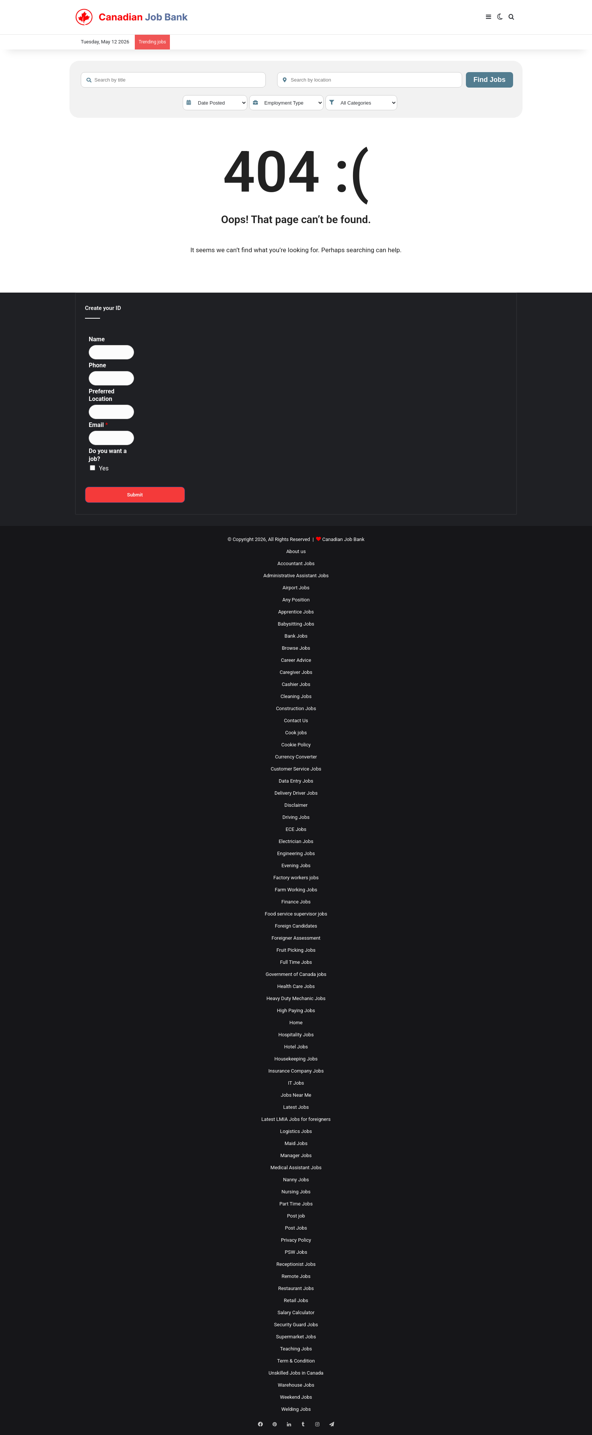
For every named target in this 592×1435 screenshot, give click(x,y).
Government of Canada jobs (296, 974)
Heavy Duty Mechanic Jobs (296, 998)
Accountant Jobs (296, 563)
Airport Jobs (296, 587)
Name (97, 339)
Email (98, 424)
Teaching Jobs (296, 1349)
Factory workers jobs (296, 877)
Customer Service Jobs (296, 769)
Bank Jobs (296, 636)
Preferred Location (101, 395)
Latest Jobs (296, 1107)
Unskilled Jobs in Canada (295, 1373)
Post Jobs (296, 1228)
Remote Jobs (296, 1276)
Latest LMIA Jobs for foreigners (295, 1119)
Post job (296, 1216)
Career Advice (296, 660)
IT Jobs (296, 1083)
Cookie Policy (296, 745)
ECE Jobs (295, 829)
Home (296, 1022)
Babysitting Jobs (296, 624)
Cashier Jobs (296, 684)
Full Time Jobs (296, 962)
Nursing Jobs (295, 1192)
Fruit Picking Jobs (295, 950)
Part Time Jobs (296, 1204)
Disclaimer (295, 805)
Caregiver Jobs (296, 672)
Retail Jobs (296, 1300)
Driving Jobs (296, 817)
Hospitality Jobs (296, 1034)
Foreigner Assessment (296, 938)
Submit (135, 495)
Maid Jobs (296, 1143)
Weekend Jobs (296, 1397)
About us (296, 551)
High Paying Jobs (296, 1010)
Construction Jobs (296, 708)
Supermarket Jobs (296, 1336)
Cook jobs (296, 732)
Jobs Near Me (296, 1095)
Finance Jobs (295, 902)
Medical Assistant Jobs (295, 1167)
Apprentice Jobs (296, 612)
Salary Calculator (296, 1312)
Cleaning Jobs (296, 696)
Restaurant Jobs (296, 1288)
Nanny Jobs (296, 1179)
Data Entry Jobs (296, 781)
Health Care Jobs (296, 986)
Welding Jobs (296, 1409)
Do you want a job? (108, 454)
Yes (104, 468)
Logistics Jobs (296, 1131)
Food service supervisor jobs (296, 914)
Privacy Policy (296, 1240)
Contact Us (296, 720)
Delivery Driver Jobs (296, 793)
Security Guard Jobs (296, 1324)
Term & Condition (296, 1361)
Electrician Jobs (296, 841)
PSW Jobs (296, 1252)
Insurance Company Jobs (296, 1071)
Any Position (296, 600)
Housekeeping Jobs (296, 1059)
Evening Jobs (296, 865)
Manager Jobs (295, 1155)
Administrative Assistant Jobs (296, 575)
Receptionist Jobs (296, 1264)
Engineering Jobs (296, 853)
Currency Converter (296, 757)
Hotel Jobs (296, 1047)
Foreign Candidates (296, 926)
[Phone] (111, 378)
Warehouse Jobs (296, 1385)
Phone (97, 365)
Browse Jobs (296, 648)
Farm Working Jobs (296, 889)
